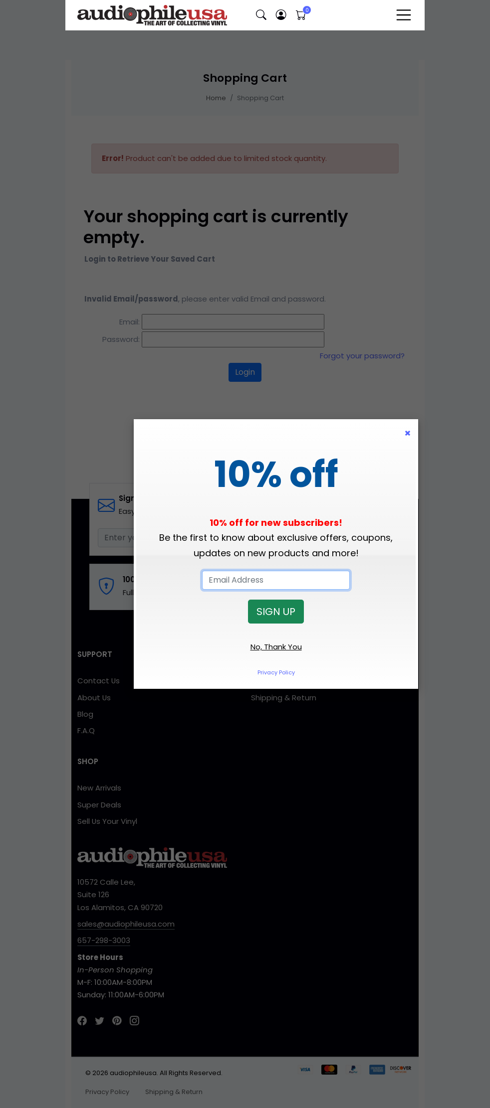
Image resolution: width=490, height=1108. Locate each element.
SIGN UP (275, 612)
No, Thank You (276, 646)
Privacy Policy (276, 672)
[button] (261, 15)
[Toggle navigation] (404, 15)
